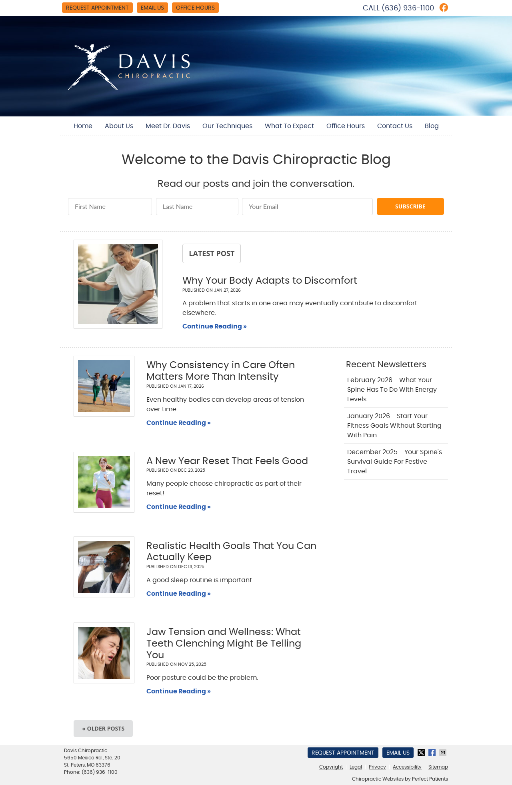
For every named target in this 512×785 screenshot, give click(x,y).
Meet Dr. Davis (168, 126)
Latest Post (211, 253)
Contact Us (394, 126)
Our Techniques (227, 126)
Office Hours (195, 8)
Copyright (331, 767)
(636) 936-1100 (408, 8)
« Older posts (103, 728)
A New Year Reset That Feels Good (227, 461)
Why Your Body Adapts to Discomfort (269, 281)
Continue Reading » (214, 326)
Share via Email (443, 752)
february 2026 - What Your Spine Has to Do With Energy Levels (392, 390)
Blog (432, 126)
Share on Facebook (432, 752)
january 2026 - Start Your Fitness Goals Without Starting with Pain (394, 426)
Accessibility (407, 767)
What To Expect (289, 126)
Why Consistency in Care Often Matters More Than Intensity (220, 371)
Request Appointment (97, 8)
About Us (119, 126)
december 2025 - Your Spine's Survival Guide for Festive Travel (394, 462)
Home (83, 126)
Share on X (422, 752)
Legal (356, 767)
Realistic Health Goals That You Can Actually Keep (231, 552)
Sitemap (438, 767)
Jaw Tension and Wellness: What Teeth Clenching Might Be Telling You (223, 643)
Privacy (377, 767)
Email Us (152, 8)
